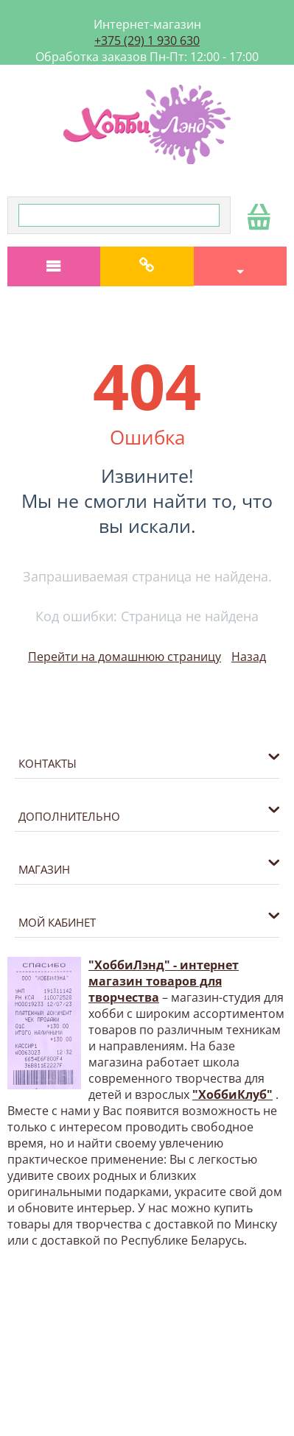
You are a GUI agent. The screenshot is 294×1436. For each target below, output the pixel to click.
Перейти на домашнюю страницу (124, 656)
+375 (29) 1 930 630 (147, 40)
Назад (248, 656)
